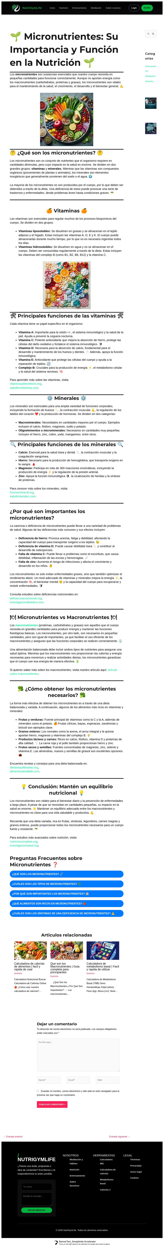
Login (134, 8)
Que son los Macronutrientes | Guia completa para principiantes (65, 968)
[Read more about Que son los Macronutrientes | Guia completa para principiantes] (66, 950)
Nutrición (63, 8)
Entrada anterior (13, 1139)
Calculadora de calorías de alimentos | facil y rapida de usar (29, 966)
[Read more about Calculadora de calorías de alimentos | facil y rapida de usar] (30, 950)
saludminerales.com (22, 496)
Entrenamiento (79, 8)
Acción (147, 8)
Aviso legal (136, 1174)
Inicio (52, 8)
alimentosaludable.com (24, 771)
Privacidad (135, 1168)
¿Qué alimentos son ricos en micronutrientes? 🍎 (49, 903)
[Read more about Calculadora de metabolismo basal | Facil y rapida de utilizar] (103, 950)
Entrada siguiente (119, 1139)
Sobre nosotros (113, 8)
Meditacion (150, 76)
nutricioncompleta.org (23, 841)
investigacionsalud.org (24, 845)
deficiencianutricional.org (26, 598)
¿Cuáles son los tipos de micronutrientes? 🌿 (46, 883)
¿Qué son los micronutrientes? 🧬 (37, 874)
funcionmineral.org (22, 492)
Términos (135, 1162)
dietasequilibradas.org (24, 767)
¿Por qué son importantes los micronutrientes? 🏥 (50, 893)
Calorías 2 (105, 1192)
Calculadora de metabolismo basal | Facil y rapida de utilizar (103, 966)
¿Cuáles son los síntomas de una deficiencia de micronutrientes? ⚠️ (63, 913)
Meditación (96, 8)
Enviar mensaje (36, 1213)
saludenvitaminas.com (24, 387)
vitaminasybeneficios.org (25, 383)
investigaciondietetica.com (26, 602)
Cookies (134, 1180)
